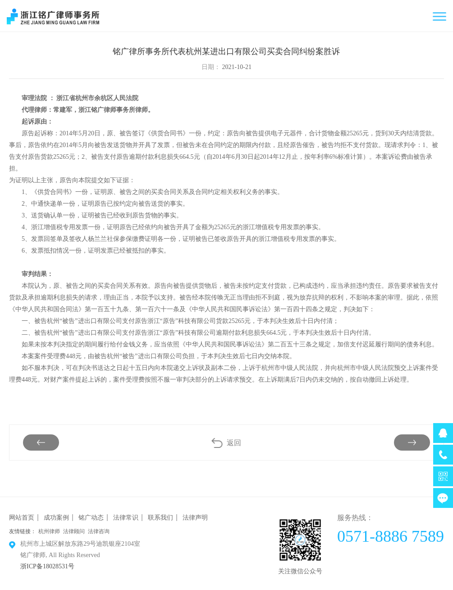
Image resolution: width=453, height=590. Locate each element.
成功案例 (56, 517)
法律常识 (125, 517)
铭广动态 (91, 517)
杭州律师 (49, 531)
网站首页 (21, 517)
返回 (234, 443)
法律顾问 (74, 531)
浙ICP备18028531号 (47, 566)
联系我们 (160, 517)
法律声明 (195, 517)
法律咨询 (99, 531)
